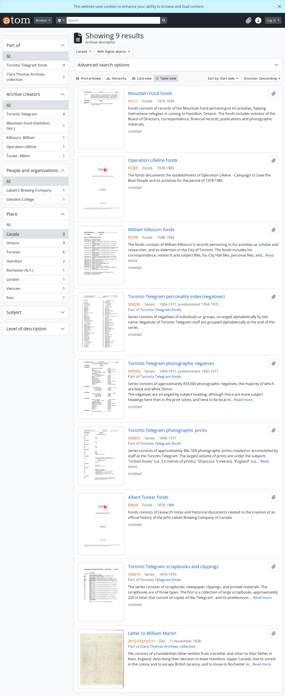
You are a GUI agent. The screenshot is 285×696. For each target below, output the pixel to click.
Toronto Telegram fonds (35, 66)
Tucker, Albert (35, 156)
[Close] (279, 6)
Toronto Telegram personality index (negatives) (176, 296)
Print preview (88, 78)
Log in (272, 20)
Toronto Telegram (35, 115)
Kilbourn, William (35, 138)
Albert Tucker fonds (148, 497)
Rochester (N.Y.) (35, 271)
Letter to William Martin (152, 633)
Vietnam (35, 289)
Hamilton (35, 262)
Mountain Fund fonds (150, 93)
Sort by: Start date (222, 78)
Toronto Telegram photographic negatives (171, 363)
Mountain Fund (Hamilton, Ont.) (35, 126)
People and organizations (32, 170)
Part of (13, 45)
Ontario (35, 244)
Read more (243, 399)
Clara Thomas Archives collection (35, 77)
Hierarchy (116, 78)
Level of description (26, 329)
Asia (35, 298)
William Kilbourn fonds (151, 229)
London (35, 280)
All (8, 56)
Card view (142, 78)
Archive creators (23, 94)
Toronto (35, 253)
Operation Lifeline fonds (153, 160)
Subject (14, 312)
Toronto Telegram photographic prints (167, 430)
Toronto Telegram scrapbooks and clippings (173, 566)
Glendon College (35, 200)
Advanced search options (104, 65)
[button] (248, 20)
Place (11, 214)
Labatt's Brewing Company (35, 191)
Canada (35, 235)
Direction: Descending (261, 78)
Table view (165, 78)
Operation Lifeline (35, 147)
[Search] (113, 20)
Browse (42, 20)
